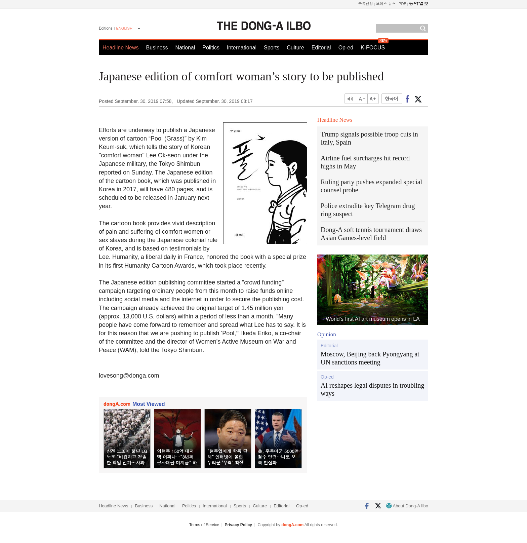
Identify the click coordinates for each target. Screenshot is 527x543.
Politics (210, 47)
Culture (295, 47)
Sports (271, 47)
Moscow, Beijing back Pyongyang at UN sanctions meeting (370, 358)
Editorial (321, 47)
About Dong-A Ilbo (407, 505)
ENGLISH (124, 28)
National (185, 47)
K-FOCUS (373, 47)
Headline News (121, 47)
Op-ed (345, 47)
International (241, 47)
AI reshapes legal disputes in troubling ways (372, 389)
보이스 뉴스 (386, 3)
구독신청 (365, 3)
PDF (402, 3)
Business (157, 47)
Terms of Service (204, 524)
